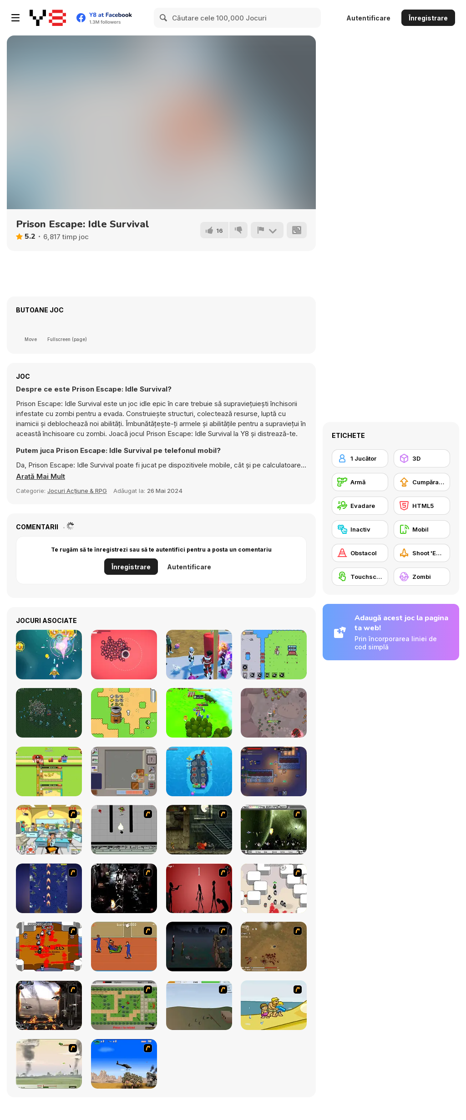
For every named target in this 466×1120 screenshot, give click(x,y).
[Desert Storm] (124, 1064)
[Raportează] (267, 230)
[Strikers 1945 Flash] (49, 888)
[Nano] (124, 713)
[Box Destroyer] (124, 771)
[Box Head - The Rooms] (49, 946)
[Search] (164, 18)
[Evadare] (360, 506)
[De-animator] (199, 888)
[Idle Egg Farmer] (49, 771)
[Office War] (49, 829)
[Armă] (360, 482)
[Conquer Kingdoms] (199, 713)
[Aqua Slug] (274, 1005)
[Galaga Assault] (49, 654)
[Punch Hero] (199, 654)
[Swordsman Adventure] (274, 713)
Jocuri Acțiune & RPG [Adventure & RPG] (77, 490)
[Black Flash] (124, 829)
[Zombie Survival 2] (199, 829)
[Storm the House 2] (199, 1005)
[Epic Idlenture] (274, 771)
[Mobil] (422, 529)
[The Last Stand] (199, 946)
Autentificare (368, 18)
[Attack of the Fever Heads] (124, 946)
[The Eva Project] (274, 829)
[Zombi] (422, 577)
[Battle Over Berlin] (49, 1064)
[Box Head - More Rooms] (274, 888)
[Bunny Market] (274, 654)
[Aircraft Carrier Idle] (199, 771)
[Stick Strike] (124, 1005)
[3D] (422, 458)
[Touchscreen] (360, 577)
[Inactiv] (360, 529)
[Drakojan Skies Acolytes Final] (49, 1005)
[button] (40, 477)
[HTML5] (422, 506)
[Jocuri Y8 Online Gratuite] (47, 18)
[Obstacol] (360, 553)
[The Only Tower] (124, 654)
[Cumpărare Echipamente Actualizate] (422, 482)
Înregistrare (428, 18)
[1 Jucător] (360, 458)
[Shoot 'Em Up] (422, 553)
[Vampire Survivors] (49, 713)
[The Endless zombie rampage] (274, 946)
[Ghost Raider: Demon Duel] (124, 888)
